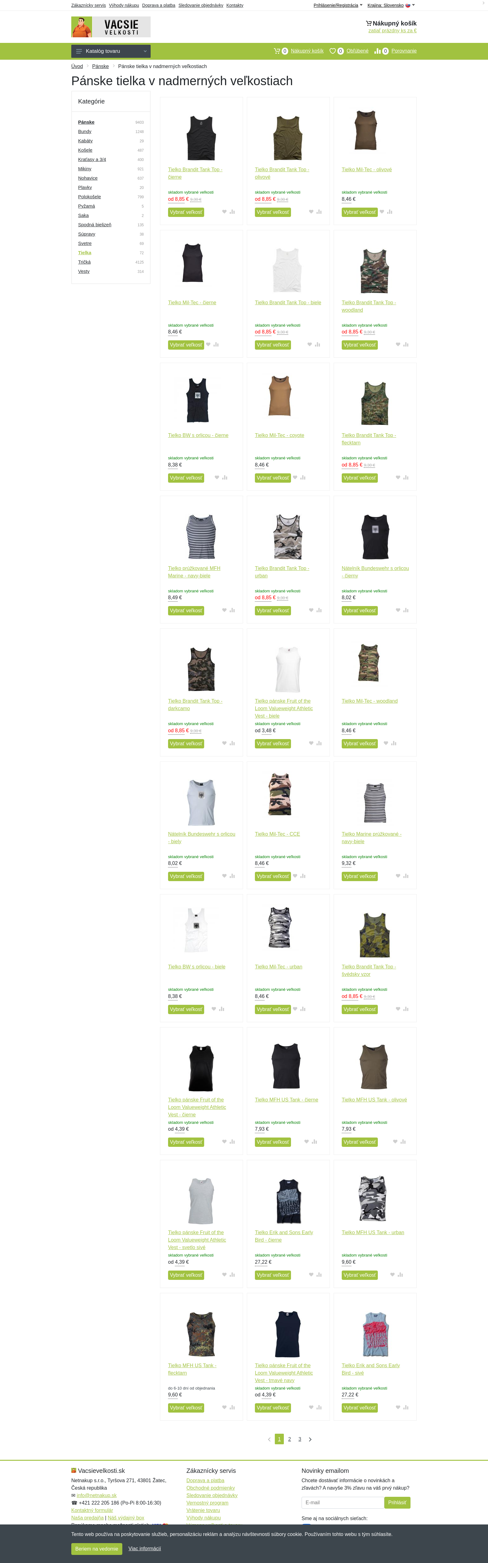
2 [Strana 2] (289, 1439)
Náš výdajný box (126, 1517)
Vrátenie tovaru (203, 1510)
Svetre (85, 243)
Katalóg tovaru (111, 51)
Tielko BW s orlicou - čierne (198, 435)
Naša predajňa (87, 1517)
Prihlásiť (397, 1502)
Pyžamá (86, 206)
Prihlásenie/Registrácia (338, 5)
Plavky (85, 187)
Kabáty (85, 140)
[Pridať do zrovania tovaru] (232, 211)
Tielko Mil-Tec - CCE (277, 834)
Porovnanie (392, 50)
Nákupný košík (296, 50)
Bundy (85, 131)
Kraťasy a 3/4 (92, 159)
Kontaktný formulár (92, 1510)
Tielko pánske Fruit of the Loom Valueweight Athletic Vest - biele (284, 708)
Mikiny (85, 168)
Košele (85, 150)
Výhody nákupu (124, 5)
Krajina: (391, 5)
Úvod (77, 66)
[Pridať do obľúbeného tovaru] (224, 211)
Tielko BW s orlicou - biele (196, 966)
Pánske (100, 66)
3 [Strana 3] (299, 1439)
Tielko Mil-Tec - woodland (370, 701)
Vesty (84, 271)
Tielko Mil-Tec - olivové (367, 169)
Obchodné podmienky (210, 1488)
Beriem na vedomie (96, 1549)
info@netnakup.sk (96, 1495)
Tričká (84, 261)
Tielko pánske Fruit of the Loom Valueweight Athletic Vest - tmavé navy (284, 1373)
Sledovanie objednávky (200, 5)
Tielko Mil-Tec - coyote (279, 435)
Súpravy (86, 234)
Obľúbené (346, 50)
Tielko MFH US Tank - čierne (286, 1099)
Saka (83, 215)
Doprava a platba (159, 5)
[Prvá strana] (268, 1439)
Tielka (84, 252)
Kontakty (234, 5)
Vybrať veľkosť (186, 212)
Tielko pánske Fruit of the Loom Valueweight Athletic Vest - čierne (197, 1107)
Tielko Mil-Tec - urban (278, 966)
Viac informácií (145, 1548)
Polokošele (89, 196)
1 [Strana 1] (279, 1439)
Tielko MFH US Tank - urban (373, 1232)
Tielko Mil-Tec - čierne (192, 302)
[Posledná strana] (309, 1439)
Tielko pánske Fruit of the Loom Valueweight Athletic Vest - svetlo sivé (197, 1240)
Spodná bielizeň (94, 224)
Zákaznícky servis (88, 5)
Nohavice (88, 178)
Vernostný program (207, 1503)
